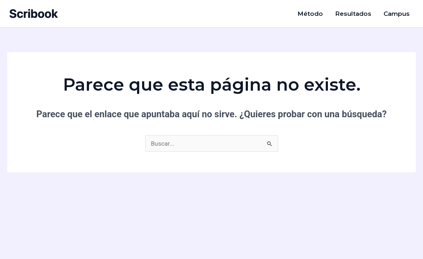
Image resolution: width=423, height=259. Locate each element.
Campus (397, 13)
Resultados (353, 13)
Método (310, 13)
